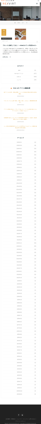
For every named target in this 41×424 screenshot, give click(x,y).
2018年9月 (19, 309)
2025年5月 (19, 167)
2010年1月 (19, 388)
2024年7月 (19, 199)
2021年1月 (19, 281)
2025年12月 (19, 145)
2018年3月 (19, 321)
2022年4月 (19, 277)
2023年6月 (19, 236)
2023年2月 (19, 249)
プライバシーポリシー (20, 421)
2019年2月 (19, 299)
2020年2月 (19, 290)
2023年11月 (19, 224)
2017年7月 (19, 325)
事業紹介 (13, 419)
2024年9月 (19, 192)
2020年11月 (19, 284)
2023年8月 (19, 230)
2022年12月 (19, 252)
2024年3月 (19, 211)
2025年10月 (19, 151)
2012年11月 (19, 359)
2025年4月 (19, 170)
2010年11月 (19, 375)
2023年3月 (19, 246)
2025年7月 (19, 161)
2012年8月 (19, 366)
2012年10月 (19, 362)
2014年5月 (19, 343)
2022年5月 (19, 274)
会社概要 (8, 419)
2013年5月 (19, 353)
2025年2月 (19, 177)
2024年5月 (19, 205)
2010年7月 (19, 381)
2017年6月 (19, 328)
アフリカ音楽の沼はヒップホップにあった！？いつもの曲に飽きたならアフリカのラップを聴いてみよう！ (20, 110)
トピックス (25, 419)
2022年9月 (19, 262)
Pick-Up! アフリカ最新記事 (21, 88)
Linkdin (22, 415)
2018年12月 (19, 303)
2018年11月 (19, 306)
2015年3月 (19, 337)
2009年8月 (19, 394)
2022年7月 (19, 268)
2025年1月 (19, 180)
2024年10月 (19, 189)
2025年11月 (19, 148)
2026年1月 (19, 142)
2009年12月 (19, 391)
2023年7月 (19, 233)
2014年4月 (19, 347)
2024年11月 (19, 186)
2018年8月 (19, 312)
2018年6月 (19, 318)
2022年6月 (19, 271)
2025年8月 (19, 158)
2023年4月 (19, 243)
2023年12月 (19, 221)
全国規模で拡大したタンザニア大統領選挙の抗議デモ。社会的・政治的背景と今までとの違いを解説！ (20, 118)
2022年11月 (19, 255)
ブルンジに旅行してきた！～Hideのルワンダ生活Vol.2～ (20, 45)
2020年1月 (19, 293)
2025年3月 (19, 173)
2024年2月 (19, 214)
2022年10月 (19, 258)
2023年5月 (19, 240)
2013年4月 (19, 356)
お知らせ (19, 76)
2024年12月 (19, 183)
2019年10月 (19, 296)
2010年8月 (19, 378)
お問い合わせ (32, 419)
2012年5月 (19, 369)
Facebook (18, 415)
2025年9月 (19, 155)
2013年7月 (19, 350)
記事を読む (5, 57)
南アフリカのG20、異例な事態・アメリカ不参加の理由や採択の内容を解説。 (20, 93)
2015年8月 (19, 334)
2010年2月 (19, 384)
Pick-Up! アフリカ (7, 38)
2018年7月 (19, 315)
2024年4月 (19, 208)
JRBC (19, 70)
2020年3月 (19, 287)
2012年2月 (19, 372)
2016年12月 (19, 331)
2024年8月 (19, 196)
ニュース (19, 80)
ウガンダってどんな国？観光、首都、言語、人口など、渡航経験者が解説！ (20, 101)
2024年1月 (19, 218)
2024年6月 (19, 202)
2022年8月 (19, 265)
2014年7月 (19, 340)
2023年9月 (19, 227)
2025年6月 (19, 164)
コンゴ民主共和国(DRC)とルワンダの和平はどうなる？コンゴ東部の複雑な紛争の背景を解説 (20, 126)
